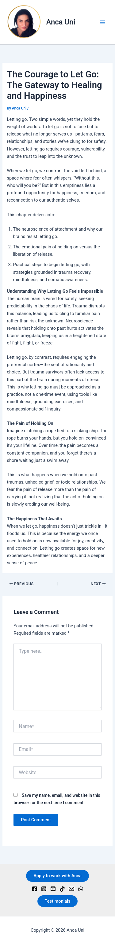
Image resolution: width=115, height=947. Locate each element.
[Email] (71, 889)
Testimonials (58, 901)
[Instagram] (44, 889)
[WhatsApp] (80, 889)
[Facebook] (34, 889)
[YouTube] (53, 889)
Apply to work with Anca (57, 875)
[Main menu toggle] (102, 22)
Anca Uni (60, 22)
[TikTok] (62, 889)
